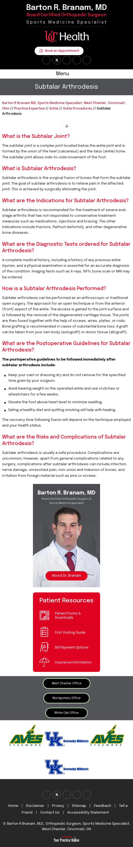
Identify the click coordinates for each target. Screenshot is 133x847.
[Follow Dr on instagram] (77, 60)
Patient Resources (66, 600)
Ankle (53, 108)
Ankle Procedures (77, 108)
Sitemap (79, 806)
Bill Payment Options (72, 647)
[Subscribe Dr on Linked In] (87, 60)
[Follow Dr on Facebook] (46, 60)
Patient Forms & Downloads (68, 616)
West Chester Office (66, 683)
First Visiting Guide (70, 632)
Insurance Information (73, 662)
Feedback (102, 806)
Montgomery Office (66, 698)
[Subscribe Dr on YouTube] (67, 60)
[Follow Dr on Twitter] (56, 60)
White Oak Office (66, 712)
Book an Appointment (62, 51)
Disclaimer (35, 806)
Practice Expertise (29, 108)
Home (13, 806)
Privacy (58, 806)
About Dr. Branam (66, 575)
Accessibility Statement (88, 812)
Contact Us (50, 812)
